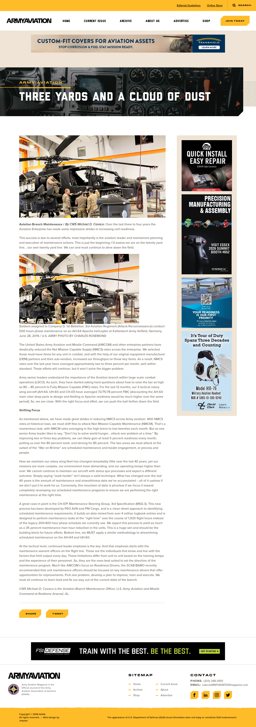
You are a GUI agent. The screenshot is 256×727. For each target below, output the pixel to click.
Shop (206, 21)
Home (66, 21)
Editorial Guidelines (189, 6)
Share (31, 613)
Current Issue (95, 21)
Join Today (235, 20)
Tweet (57, 613)
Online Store (215, 6)
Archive (126, 21)
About (164, 690)
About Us (153, 21)
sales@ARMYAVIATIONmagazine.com (225, 685)
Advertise (181, 21)
